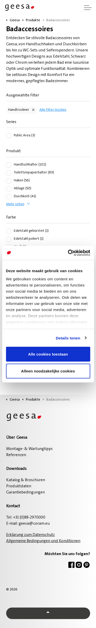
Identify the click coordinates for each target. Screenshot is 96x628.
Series (11, 122)
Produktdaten (18, 486)
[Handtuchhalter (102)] (8, 165)
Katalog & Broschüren (25, 480)
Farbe (11, 217)
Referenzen (16, 455)
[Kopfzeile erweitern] (87, 7)
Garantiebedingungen (25, 492)
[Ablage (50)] (8, 188)
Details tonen (68, 338)
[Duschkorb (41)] (8, 196)
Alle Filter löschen (52, 110)
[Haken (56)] (8, 180)
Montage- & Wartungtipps (29, 449)
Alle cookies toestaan (48, 354)
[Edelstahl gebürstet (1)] (8, 231)
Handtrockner (18, 110)
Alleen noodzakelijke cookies (48, 371)
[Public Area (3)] (8, 135)
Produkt (13, 151)
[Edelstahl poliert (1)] (8, 239)
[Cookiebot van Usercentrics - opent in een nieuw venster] (68, 252)
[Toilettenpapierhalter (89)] (8, 172)
